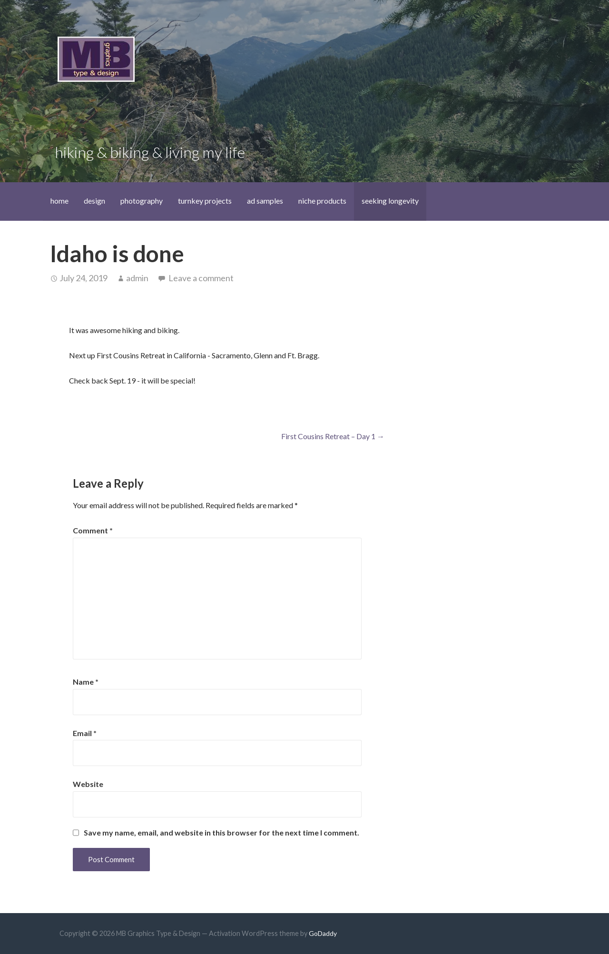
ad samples (265, 200)
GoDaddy (323, 933)
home (59, 200)
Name (85, 681)
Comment (93, 530)
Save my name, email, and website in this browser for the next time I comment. (221, 832)
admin (137, 278)
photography (141, 200)
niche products (322, 200)
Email (85, 733)
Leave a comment (201, 278)
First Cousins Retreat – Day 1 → (332, 436)
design (94, 200)
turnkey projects (205, 200)
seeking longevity (390, 200)
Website (88, 783)
